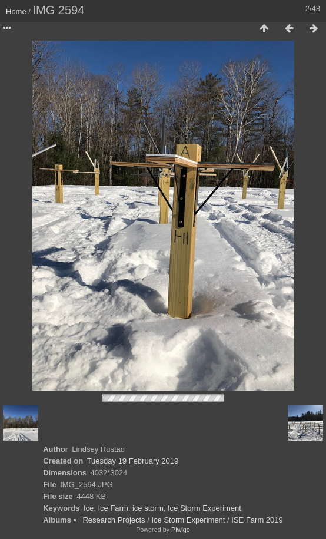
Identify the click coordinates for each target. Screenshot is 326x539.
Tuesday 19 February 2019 (133, 461)
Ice (89, 508)
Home (16, 11)
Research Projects (113, 519)
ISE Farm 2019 (256, 519)
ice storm (148, 508)
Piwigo (180, 529)
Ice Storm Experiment (204, 508)
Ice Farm (113, 508)
